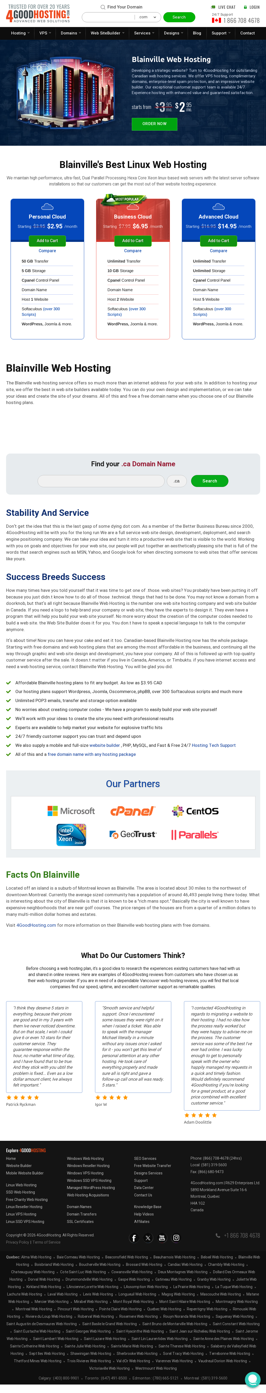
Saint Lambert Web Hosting (55, 1348)
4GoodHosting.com (36, 930)
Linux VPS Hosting (21, 1223)
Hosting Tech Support (214, 750)
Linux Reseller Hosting (24, 1215)
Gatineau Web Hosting (173, 1288)
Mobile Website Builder (25, 1182)
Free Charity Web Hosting (27, 1208)
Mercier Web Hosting (52, 1310)
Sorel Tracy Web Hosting (183, 1362)
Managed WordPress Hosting (91, 1196)
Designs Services (148, 1182)
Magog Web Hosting (178, 1303)
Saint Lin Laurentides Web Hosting (160, 1348)
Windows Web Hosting (85, 1167)
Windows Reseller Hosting (88, 1174)
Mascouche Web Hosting (220, 1303)
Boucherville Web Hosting (99, 1273)
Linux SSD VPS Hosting (25, 1230)
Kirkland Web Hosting (43, 1296)
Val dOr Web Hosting (133, 1370)
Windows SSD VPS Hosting (89, 1189)
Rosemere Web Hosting (138, 1325)
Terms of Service (46, 1251)
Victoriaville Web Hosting (109, 1377)
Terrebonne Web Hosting (229, 1362)
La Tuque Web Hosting (234, 1296)
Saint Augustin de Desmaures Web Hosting (41, 1333)
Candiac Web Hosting (185, 1273)
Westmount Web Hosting (156, 1377)
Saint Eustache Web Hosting (37, 1340)
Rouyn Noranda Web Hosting (186, 1325)
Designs (171, 33)
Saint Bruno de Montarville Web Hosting (174, 1333)
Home (11, 1167)
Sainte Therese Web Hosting (182, 1355)
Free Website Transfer (152, 1174)
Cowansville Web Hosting (131, 1281)
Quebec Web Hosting (164, 1318)
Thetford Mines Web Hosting (37, 1370)
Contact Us (143, 1203)
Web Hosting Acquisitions (88, 1203)
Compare (47, 252)
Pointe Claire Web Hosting (120, 1318)
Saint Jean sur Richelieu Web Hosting (199, 1340)
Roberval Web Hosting (96, 1325)
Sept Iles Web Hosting (47, 1362)
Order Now (155, 124)
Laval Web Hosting (63, 1303)
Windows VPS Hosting (85, 1182)
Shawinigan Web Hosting (90, 1362)
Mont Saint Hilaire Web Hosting (184, 1310)
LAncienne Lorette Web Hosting (92, 1296)
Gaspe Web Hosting (134, 1288)
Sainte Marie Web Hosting (132, 1355)
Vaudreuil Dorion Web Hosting (222, 1370)
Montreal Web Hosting (34, 1318)
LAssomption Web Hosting (146, 1296)
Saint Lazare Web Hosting (105, 1348)
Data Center (144, 1196)
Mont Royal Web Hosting (133, 1310)
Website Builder (19, 1174)
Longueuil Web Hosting (137, 1303)
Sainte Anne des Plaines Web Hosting (223, 1348)
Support (219, 33)
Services (142, 33)
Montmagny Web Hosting (237, 1310)
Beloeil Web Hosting (217, 1266)
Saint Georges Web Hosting (88, 1340)
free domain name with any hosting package (92, 759)
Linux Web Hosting (21, 1193)
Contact (247, 33)
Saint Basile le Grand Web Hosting (109, 1333)
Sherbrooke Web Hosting (137, 1362)
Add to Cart (47, 241)
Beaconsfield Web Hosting (126, 1266)
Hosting (18, 33)
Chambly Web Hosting (226, 1273)
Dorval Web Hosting (44, 1288)
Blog (197, 33)
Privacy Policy (17, 1251)
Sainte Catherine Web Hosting (34, 1355)
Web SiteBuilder (105, 33)
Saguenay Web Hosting (235, 1325)
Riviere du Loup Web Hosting (49, 1325)
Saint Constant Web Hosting (236, 1333)
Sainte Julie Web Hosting (85, 1355)
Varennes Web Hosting (174, 1370)
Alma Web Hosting (36, 1266)
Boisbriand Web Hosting (54, 1273)
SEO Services (145, 1167)
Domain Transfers (82, 1223)
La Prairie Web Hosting (191, 1296)
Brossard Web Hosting (144, 1273)
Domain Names (79, 1215)
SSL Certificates (80, 1230)
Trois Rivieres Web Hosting (89, 1370)
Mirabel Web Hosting (91, 1310)
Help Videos (144, 1223)
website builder (104, 750)
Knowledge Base (147, 1215)
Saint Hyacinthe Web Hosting (140, 1340)
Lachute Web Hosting (24, 1303)
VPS (43, 33)
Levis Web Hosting (98, 1303)
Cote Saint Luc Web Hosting (83, 1281)
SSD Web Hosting (20, 1201)
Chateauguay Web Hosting (33, 1281)
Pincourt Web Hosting (76, 1318)
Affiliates (142, 1230)
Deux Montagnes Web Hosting (183, 1281)
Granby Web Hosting (214, 1288)
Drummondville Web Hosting (89, 1288)
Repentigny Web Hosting (207, 1318)
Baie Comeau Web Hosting (78, 1266)
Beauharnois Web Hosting (174, 1266)
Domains (69, 33)
